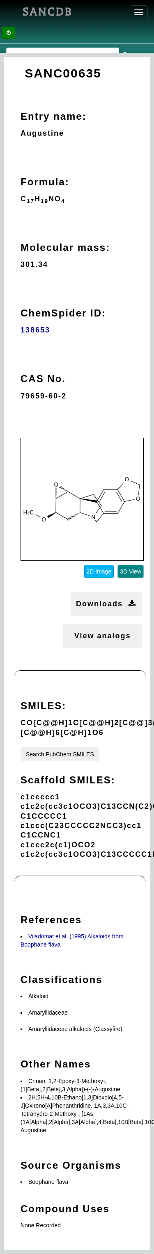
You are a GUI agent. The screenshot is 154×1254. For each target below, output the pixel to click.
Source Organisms (71, 1165)
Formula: (45, 181)
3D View (130, 571)
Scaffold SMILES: (68, 779)
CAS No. (43, 378)
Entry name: (54, 116)
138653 (35, 330)
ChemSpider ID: (63, 313)
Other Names (56, 1064)
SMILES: (43, 705)
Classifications (61, 979)
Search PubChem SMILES (60, 754)
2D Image (99, 571)
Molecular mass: (65, 247)
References (51, 919)
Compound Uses (65, 1208)
